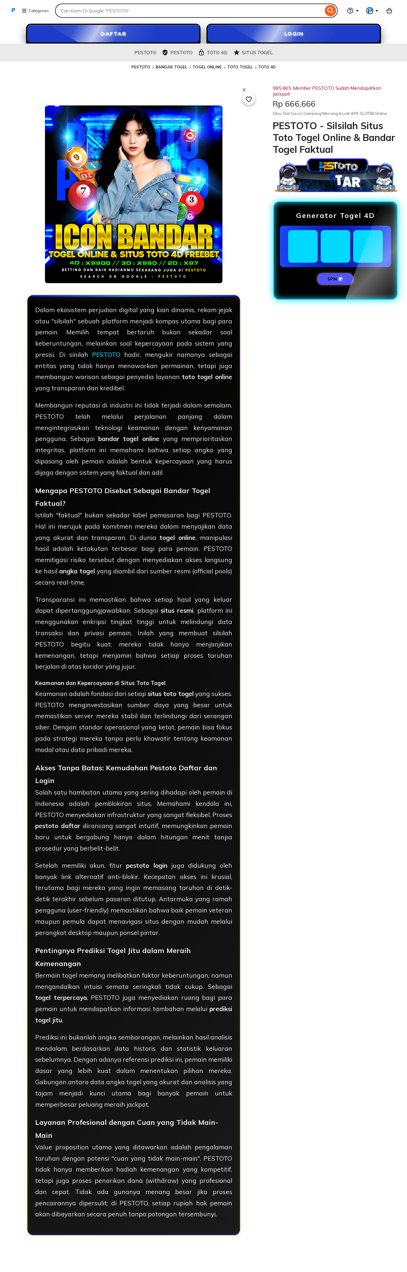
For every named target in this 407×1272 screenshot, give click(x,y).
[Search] (330, 11)
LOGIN (293, 33)
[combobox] (189, 11)
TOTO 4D (267, 67)
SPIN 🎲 (335, 279)
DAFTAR (113, 33)
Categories (35, 10)
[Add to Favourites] (249, 99)
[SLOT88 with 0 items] (389, 11)
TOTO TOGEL (240, 67)
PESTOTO (140, 67)
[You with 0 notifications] (372, 11)
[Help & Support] (353, 11)
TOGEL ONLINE (207, 67)
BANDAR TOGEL (172, 67)
